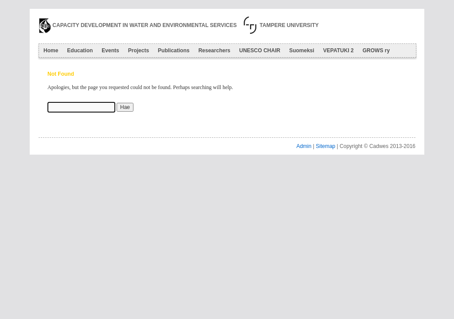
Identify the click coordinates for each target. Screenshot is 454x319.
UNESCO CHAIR (259, 50)
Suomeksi (301, 50)
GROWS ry (376, 50)
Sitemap (325, 146)
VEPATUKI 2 (338, 50)
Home (50, 50)
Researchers (214, 50)
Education (80, 50)
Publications (173, 50)
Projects (138, 50)
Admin (303, 146)
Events (110, 50)
